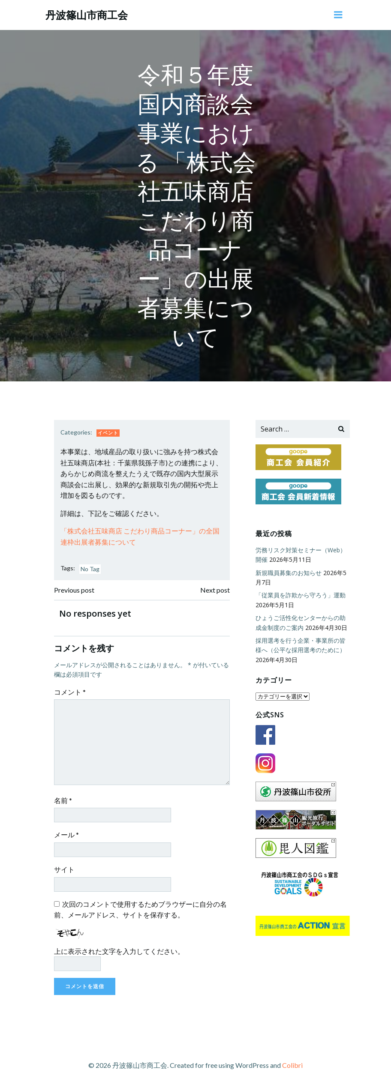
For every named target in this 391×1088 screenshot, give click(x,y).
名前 (63, 800)
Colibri (292, 1065)
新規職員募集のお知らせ (289, 573)
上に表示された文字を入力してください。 (119, 951)
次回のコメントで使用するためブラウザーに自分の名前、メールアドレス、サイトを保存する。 (140, 909)
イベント (108, 432)
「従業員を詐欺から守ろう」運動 (301, 595)
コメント (70, 692)
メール (66, 834)
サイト (64, 869)
